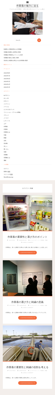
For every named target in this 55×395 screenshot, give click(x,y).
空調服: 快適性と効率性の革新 (12, 52)
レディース (7, 121)
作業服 (6, 126)
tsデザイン (7, 95)
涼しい (6, 146)
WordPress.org (8, 177)
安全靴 (6, 143)
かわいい (6, 101)
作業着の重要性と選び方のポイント (27, 236)
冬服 (5, 135)
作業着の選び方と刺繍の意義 (27, 302)
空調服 (6, 155)
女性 (5, 140)
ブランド (6, 115)
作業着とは (7, 132)
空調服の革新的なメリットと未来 (13, 55)
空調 (5, 152)
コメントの (8, 174)
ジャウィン (7, 104)
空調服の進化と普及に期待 (11, 57)
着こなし (6, 149)
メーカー (6, 118)
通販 (5, 160)
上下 (5, 123)
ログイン (6, 168)
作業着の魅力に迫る (27, 6)
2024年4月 (7, 84)
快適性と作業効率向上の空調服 (12, 49)
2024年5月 (7, 81)
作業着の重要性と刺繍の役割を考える (27, 367)
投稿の (7, 171)
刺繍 (5, 138)
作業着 (6, 129)
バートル (6, 106)
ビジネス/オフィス (9, 109)
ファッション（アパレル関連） (12, 112)
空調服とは (7, 157)
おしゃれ (6, 98)
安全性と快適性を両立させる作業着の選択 (16, 60)
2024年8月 (7, 73)
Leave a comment (28, 242)
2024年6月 (7, 78)
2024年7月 (7, 76)
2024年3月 (7, 87)
